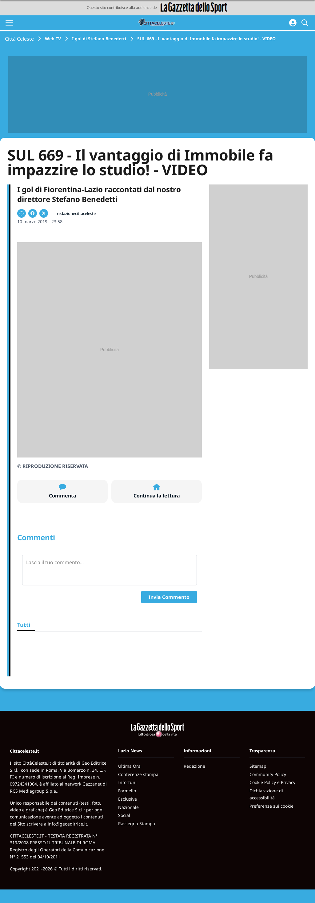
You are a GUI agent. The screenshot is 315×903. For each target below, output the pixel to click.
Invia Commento (169, 597)
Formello (127, 791)
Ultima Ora (129, 766)
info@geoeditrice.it (67, 824)
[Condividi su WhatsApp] (21, 213)
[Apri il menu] (9, 22)
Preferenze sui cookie (271, 806)
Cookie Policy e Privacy (272, 782)
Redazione (194, 766)
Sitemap (257, 766)
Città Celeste (19, 38)
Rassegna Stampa (136, 823)
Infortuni (127, 782)
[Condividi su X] (43, 213)
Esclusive (127, 799)
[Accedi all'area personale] (293, 22)
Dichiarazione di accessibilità (266, 794)
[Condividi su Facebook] (32, 213)
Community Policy (267, 774)
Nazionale (128, 807)
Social (124, 815)
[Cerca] (305, 22)
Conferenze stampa (138, 774)
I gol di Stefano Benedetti (99, 39)
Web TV (53, 39)
